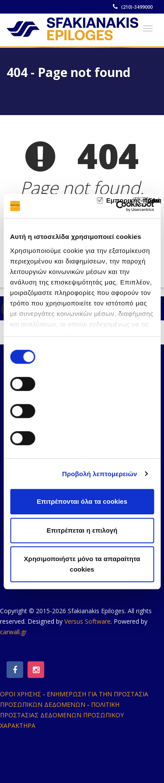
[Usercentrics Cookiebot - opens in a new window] (117, 206)
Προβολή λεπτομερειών (99, 474)
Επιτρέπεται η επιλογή (82, 530)
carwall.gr (13, 632)
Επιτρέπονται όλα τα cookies (82, 501)
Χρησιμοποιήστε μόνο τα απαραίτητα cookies (82, 564)
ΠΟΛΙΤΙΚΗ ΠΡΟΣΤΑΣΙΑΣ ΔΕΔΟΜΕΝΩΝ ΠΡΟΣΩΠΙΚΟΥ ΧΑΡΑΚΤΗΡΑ (62, 715)
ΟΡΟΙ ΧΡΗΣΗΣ (20, 694)
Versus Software (87, 621)
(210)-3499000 (133, 7)
